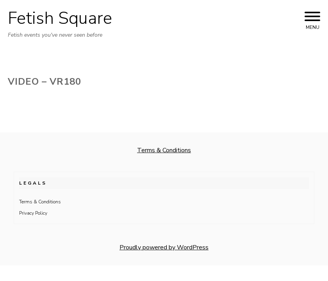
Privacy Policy (33, 213)
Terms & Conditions (164, 150)
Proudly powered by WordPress (164, 247)
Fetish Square (60, 18)
